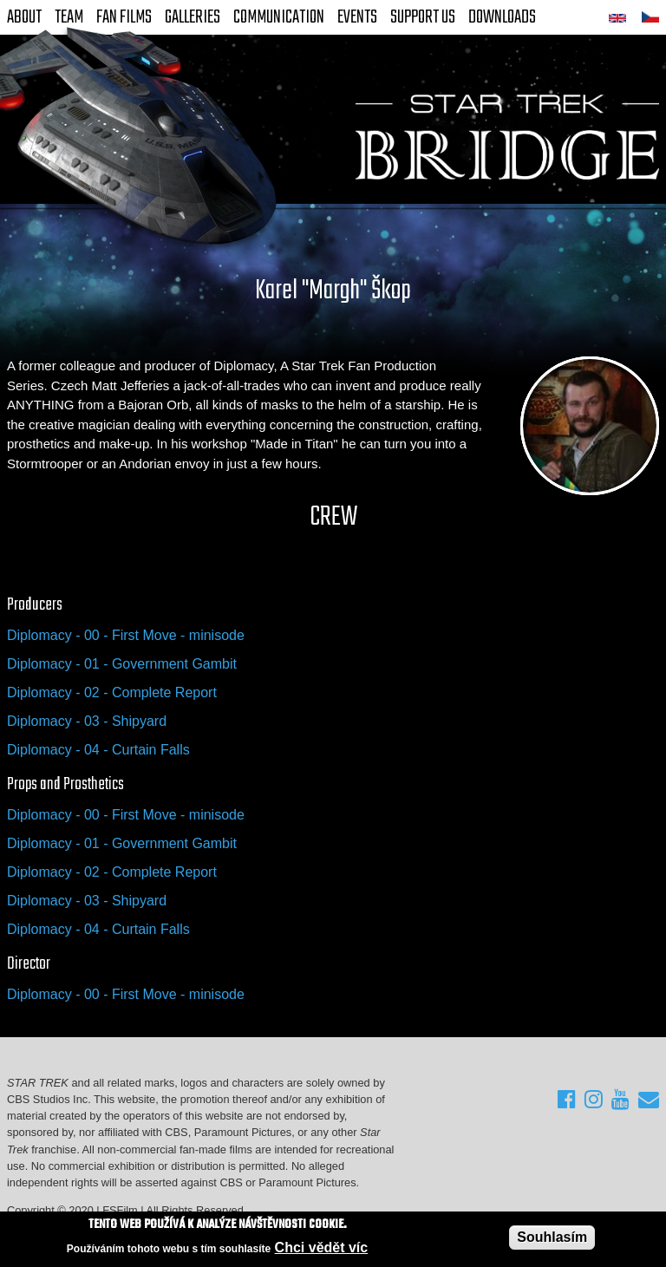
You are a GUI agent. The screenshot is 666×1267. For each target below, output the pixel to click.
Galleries (192, 17)
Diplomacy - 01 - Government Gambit (122, 663)
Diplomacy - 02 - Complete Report (112, 692)
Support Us (422, 17)
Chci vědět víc (322, 1248)
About (24, 17)
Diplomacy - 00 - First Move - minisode (126, 635)
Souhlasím (552, 1238)
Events (357, 17)
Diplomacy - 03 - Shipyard (86, 721)
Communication (278, 17)
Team (69, 17)
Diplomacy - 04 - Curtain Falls (98, 749)
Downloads (502, 17)
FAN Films (124, 17)
